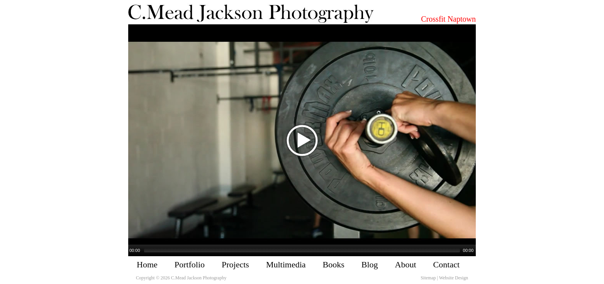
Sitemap (428, 278)
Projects (235, 264)
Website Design (453, 278)
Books (333, 264)
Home (147, 264)
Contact (446, 264)
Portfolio (190, 264)
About (405, 264)
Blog (369, 264)
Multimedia (286, 264)
